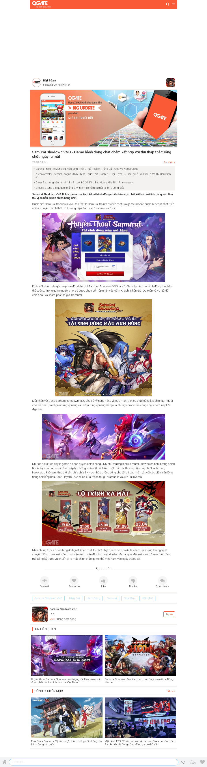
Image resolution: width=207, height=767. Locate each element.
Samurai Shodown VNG (48, 598)
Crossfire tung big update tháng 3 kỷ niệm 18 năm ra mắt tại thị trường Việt (80, 187)
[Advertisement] (103, 42)
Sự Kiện (168, 162)
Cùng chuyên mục (49, 691)
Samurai (112, 598)
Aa (183, 762)
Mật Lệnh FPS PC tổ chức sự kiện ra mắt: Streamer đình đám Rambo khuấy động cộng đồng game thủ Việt (140, 743)
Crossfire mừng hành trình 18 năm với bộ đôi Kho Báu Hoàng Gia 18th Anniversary (84, 182)
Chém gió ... (19, 761)
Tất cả (170, 691)
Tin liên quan (45, 629)
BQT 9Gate (49, 80)
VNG (52, 619)
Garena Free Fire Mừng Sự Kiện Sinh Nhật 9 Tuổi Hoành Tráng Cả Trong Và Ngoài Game (87, 168)
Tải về (169, 614)
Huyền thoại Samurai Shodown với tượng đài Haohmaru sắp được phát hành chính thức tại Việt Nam (66, 681)
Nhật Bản (129, 598)
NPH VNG (147, 598)
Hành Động (93, 598)
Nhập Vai (74, 598)
